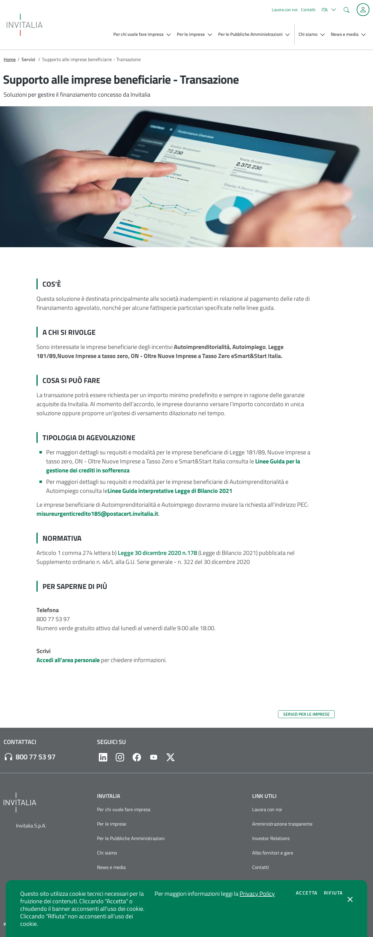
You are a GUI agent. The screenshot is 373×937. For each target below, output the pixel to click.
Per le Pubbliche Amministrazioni (131, 838)
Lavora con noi (284, 9)
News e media (111, 867)
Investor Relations (271, 838)
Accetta (307, 892)
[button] (328, 9)
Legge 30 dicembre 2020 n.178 (157, 552)
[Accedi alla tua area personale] (363, 9)
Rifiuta (333, 892)
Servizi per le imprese (306, 714)
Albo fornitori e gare (272, 852)
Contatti (308, 9)
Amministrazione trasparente (282, 823)
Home (10, 59)
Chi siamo (107, 852)
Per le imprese (111, 823)
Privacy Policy (257, 893)
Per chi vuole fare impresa (123, 809)
